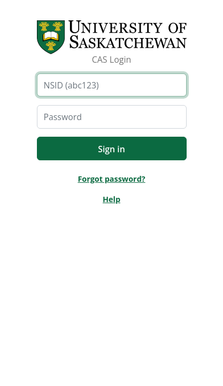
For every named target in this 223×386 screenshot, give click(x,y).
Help (111, 199)
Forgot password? (111, 179)
